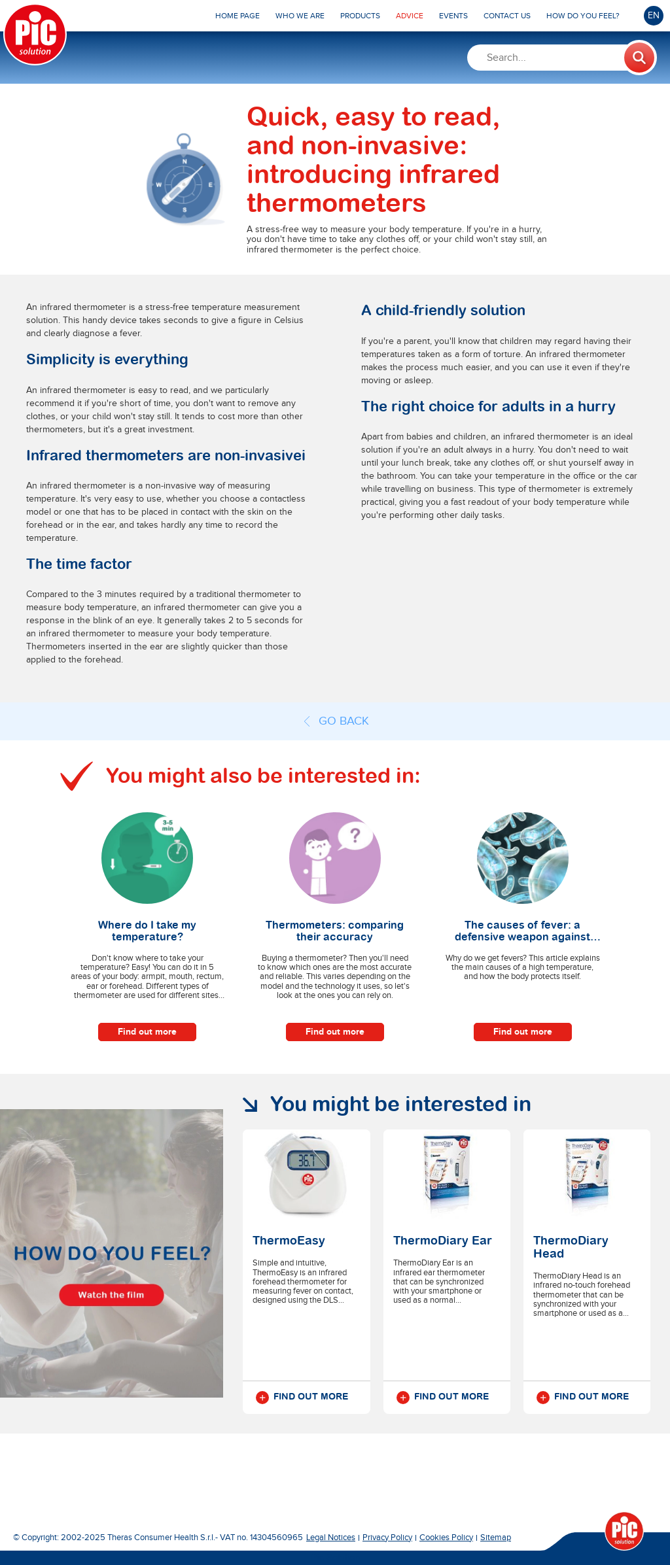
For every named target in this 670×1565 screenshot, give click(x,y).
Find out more (147, 1031)
